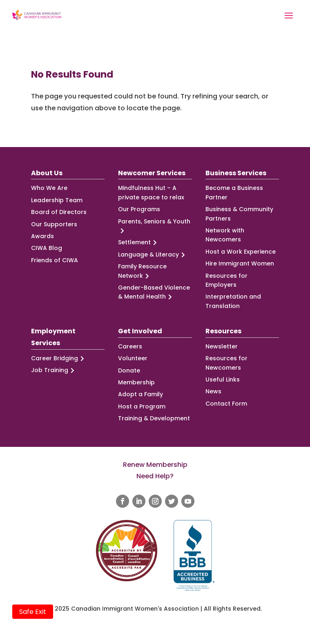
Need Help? (155, 476)
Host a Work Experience (240, 252)
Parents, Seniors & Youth (154, 226)
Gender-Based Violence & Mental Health (154, 292)
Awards (42, 236)
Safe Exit (32, 611)
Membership (136, 382)
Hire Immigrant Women (239, 263)
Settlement (138, 242)
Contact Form (226, 403)
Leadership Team (57, 200)
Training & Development (154, 418)
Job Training (54, 370)
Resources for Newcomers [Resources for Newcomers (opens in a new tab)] (226, 362)
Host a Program (141, 406)
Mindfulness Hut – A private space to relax (151, 192)
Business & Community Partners (239, 213)
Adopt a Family (140, 394)
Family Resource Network (142, 271)
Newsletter (221, 346)
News (213, 391)
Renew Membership (155, 464)
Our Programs (139, 209)
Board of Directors (59, 212)
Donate (129, 370)
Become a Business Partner (234, 192)
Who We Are (49, 188)
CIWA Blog (46, 248)
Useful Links (222, 379)
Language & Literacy (152, 254)
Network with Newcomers (224, 234)
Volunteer (132, 358)
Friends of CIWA (54, 260)
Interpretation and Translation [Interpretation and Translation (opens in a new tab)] (233, 301)
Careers (130, 346)
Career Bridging (59, 358)
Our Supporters (54, 224)
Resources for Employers (226, 280)
